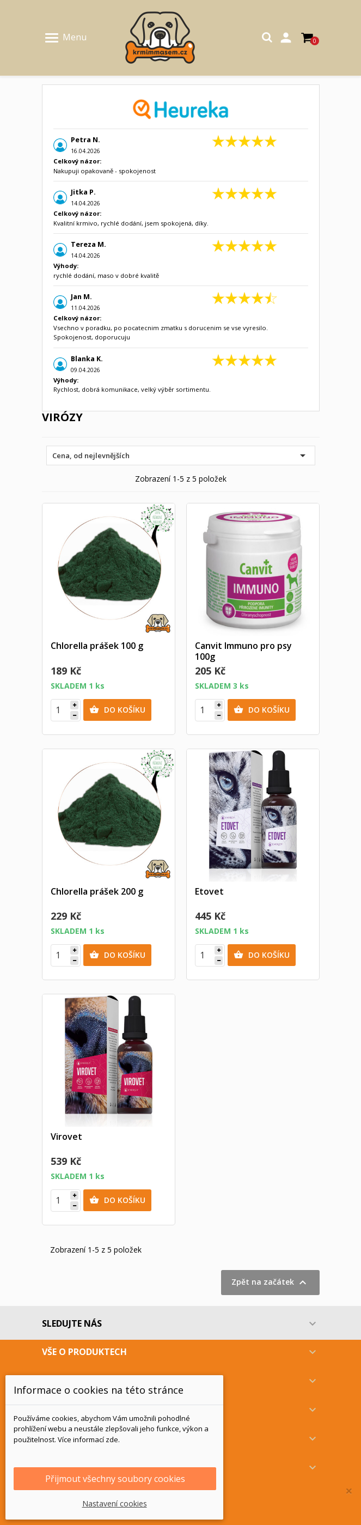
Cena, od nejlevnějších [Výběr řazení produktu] (180, 455)
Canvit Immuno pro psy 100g (243, 651)
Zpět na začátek (270, 1282)
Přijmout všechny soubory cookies (115, 1479)
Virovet (66, 1137)
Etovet (209, 891)
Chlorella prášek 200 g (97, 891)
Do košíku (117, 709)
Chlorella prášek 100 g (97, 646)
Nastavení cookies (114, 1503)
